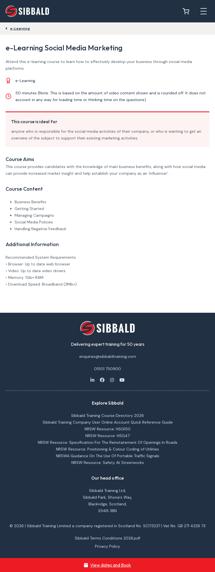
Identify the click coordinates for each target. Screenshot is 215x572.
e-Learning (20, 28)
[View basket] (187, 11)
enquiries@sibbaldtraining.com (107, 356)
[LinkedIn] (92, 380)
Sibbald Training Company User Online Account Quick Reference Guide (108, 422)
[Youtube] (122, 380)
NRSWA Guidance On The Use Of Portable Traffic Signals (107, 455)
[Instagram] (112, 380)
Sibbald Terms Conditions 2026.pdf (107, 538)
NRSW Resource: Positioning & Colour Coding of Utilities (107, 449)
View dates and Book (107, 565)
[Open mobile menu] (203, 11)
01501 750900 (107, 368)
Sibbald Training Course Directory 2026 (107, 415)
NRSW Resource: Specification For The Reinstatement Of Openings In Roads (107, 442)
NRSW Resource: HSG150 (107, 428)
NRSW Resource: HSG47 (107, 435)
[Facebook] (102, 380)
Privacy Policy (107, 546)
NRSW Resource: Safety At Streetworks (107, 462)
